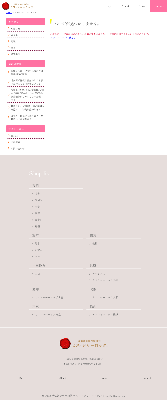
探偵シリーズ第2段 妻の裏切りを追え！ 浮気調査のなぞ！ (27, 108)
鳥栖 (37, 226)
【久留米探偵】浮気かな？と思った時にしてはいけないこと (27, 82)
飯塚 (37, 213)
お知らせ (15, 28)
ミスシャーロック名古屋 (49, 297)
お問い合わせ (18, 148)
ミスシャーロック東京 (48, 314)
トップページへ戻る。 (63, 38)
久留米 (39, 200)
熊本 (13, 47)
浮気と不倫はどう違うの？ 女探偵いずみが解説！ (27, 117)
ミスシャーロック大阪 (105, 297)
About (125, 6)
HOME (14, 135)
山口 (37, 274)
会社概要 (15, 142)
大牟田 (39, 220)
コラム (14, 35)
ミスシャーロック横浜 (105, 314)
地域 (13, 41)
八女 (37, 207)
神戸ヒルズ (98, 274)
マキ (37, 256)
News (141, 6)
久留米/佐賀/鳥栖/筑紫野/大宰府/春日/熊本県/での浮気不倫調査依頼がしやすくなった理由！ (27, 94)
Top (108, 6)
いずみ (39, 250)
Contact (159, 6)
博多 (37, 194)
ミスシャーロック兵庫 (105, 280)
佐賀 (94, 243)
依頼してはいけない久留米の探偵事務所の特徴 (27, 72)
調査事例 (15, 54)
